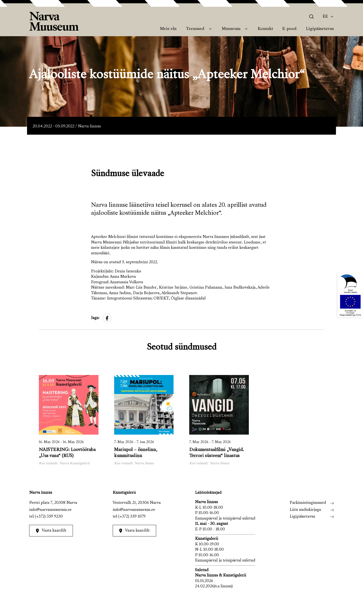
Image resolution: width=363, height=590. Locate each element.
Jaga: (95, 318)
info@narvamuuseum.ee (50, 510)
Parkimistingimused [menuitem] (308, 503)
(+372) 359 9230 (49, 517)
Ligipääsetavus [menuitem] (320, 29)
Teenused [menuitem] (195, 29)
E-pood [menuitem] (289, 29)
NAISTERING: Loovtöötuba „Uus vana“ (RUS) (67, 453)
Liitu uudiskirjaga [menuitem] (305, 510)
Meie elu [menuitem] (168, 29)
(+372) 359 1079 (132, 517)
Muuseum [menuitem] (231, 29)
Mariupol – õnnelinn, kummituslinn (135, 453)
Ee (325, 17)
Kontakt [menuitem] (265, 29)
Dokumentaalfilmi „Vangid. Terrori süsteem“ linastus (216, 453)
